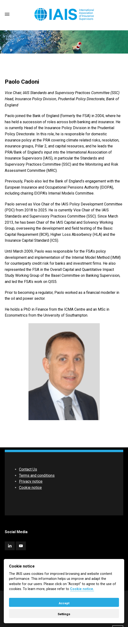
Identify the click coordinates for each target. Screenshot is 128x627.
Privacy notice (31, 481)
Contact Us (28, 469)
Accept (64, 603)
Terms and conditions (37, 475)
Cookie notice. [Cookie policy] (82, 589)
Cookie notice (30, 487)
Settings (64, 614)
